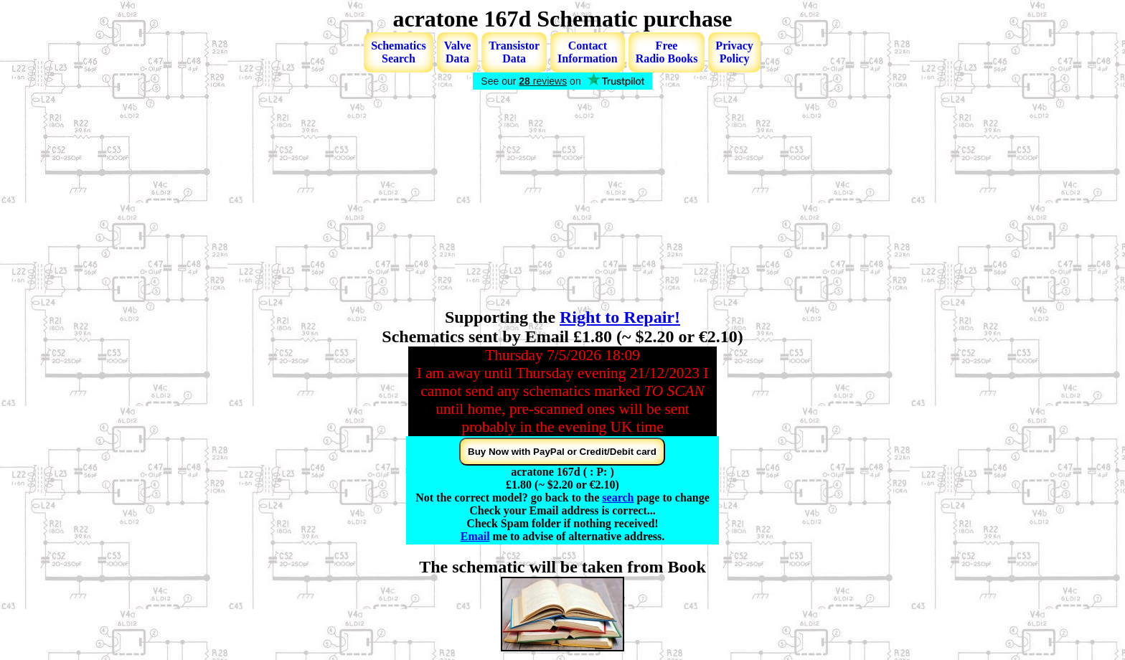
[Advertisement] (562, 200)
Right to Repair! (620, 317)
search (618, 497)
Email (475, 536)
